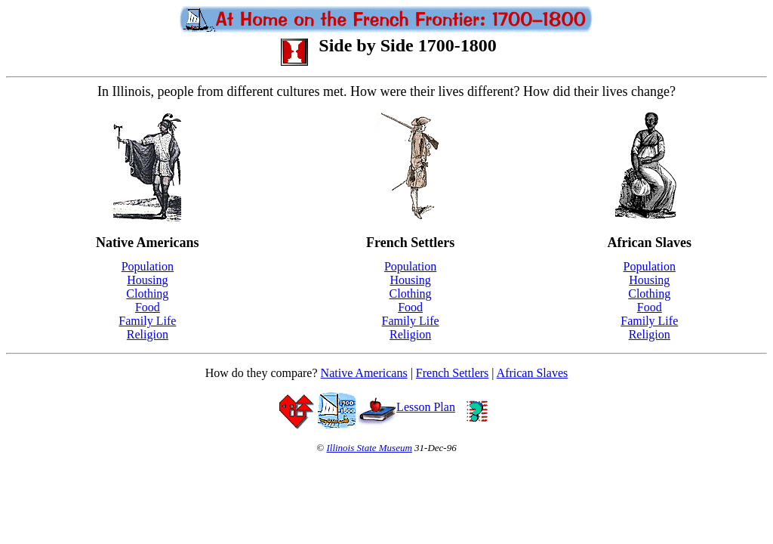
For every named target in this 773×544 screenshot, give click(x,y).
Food (147, 307)
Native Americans (364, 372)
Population (148, 266)
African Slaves (532, 372)
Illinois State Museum (368, 447)
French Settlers (452, 372)
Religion (147, 334)
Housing (147, 280)
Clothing (147, 293)
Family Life (147, 320)
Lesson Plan (407, 406)
